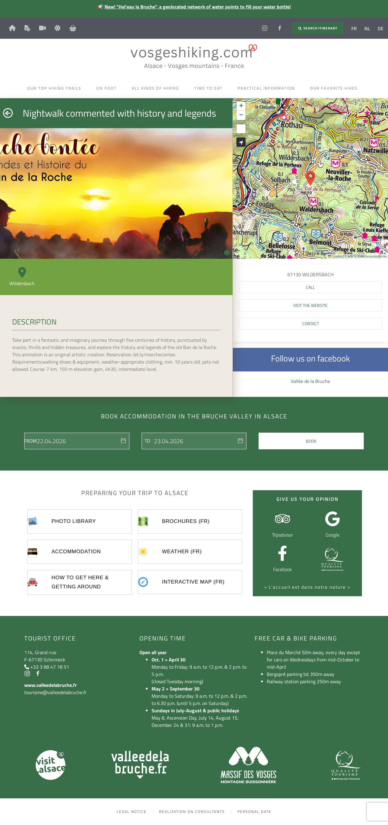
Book (311, 441)
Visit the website (310, 305)
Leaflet (335, 256)
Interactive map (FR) (193, 582)
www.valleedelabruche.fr (50, 685)
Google (333, 534)
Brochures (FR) (186, 521)
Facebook (282, 569)
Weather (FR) (182, 551)
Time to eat (210, 88)
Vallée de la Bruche (310, 381)
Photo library (74, 521)
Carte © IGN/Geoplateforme (366, 256)
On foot (108, 88)
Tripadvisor (282, 534)
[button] (310, 178)
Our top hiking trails (55, 88)
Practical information (268, 88)
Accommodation (76, 551)
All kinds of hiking (157, 88)
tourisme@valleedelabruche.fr (55, 692)
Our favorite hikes (335, 88)
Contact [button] (310, 323)
